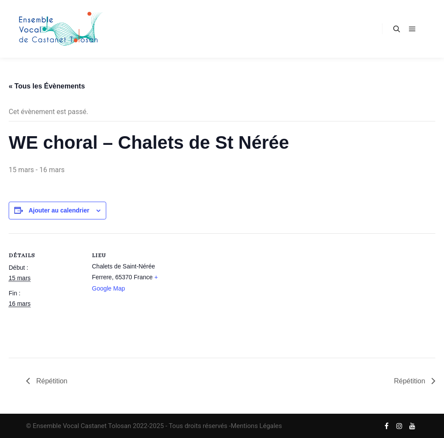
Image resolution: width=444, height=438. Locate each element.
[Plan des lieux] (221, 293)
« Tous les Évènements (47, 86)
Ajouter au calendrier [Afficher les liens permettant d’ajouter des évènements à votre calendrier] (59, 210)
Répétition (51, 381)
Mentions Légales (256, 426)
